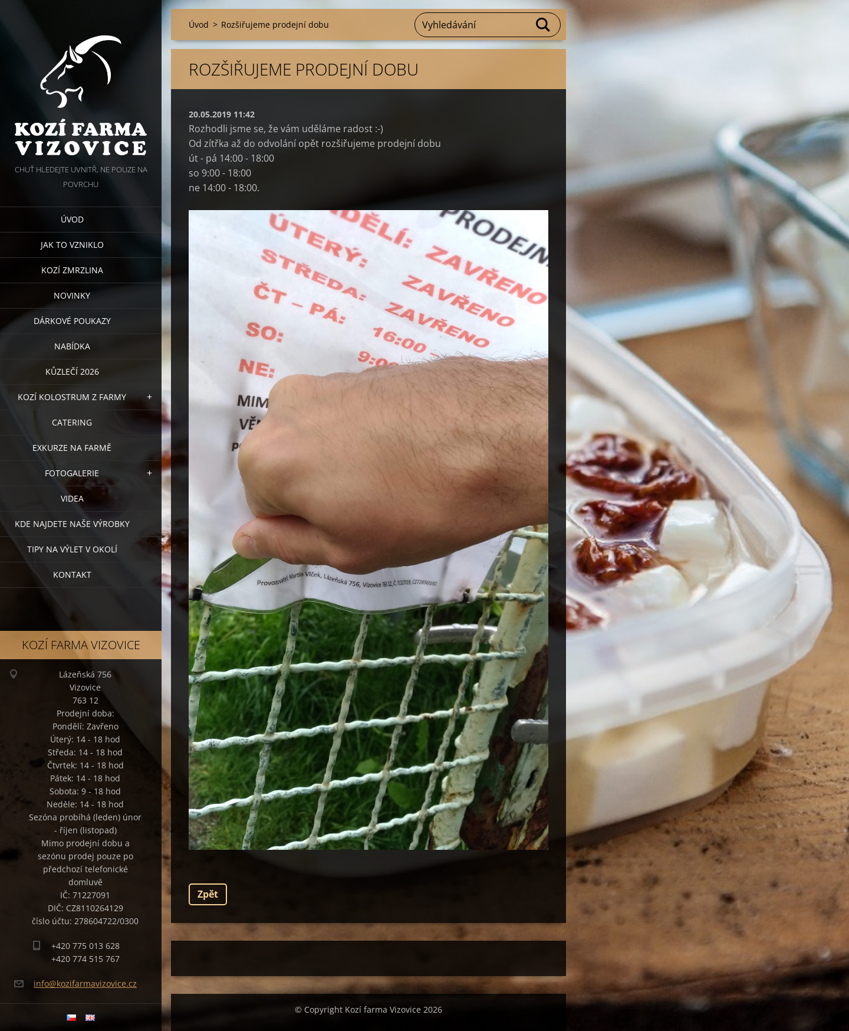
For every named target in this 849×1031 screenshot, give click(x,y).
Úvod (72, 219)
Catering (72, 422)
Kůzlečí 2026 (72, 371)
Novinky (72, 295)
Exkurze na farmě (71, 447)
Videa (72, 498)
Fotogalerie (72, 473)
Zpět (208, 894)
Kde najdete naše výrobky (72, 523)
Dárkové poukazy (72, 320)
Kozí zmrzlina (72, 270)
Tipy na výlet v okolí (72, 549)
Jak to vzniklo (72, 244)
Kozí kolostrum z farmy (72, 396)
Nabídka (72, 346)
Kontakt (72, 574)
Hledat (543, 25)
